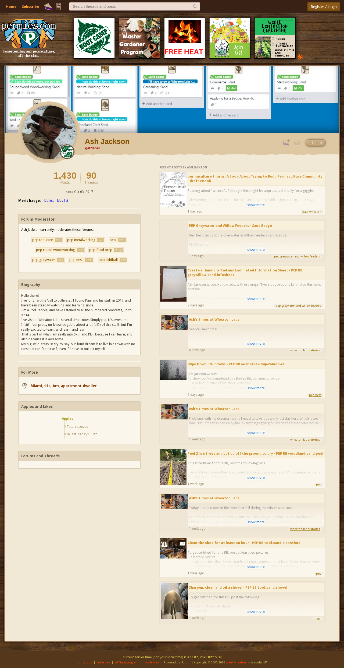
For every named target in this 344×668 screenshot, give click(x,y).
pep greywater (48, 260)
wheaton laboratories (305, 350)
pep (118, 240)
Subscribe (30, 7)
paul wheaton (311, 212)
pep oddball (113, 260)
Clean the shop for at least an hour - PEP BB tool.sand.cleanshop (244, 543)
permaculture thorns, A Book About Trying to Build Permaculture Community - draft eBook (255, 178)
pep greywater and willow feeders (297, 256)
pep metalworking (85, 240)
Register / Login (324, 7)
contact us (84, 662)
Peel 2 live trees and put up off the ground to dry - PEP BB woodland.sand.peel (255, 453)
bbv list (62, 201)
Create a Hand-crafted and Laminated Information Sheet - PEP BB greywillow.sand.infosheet (245, 272)
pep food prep (106, 250)
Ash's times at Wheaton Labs (214, 319)
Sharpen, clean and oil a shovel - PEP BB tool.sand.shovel (238, 587)
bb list (49, 201)
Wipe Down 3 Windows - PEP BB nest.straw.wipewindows (236, 364)
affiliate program (127, 662)
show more (256, 205)
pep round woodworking (60, 250)
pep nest (81, 260)
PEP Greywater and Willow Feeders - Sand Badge (230, 226)
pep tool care (47, 240)
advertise (103, 662)
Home (11, 7)
